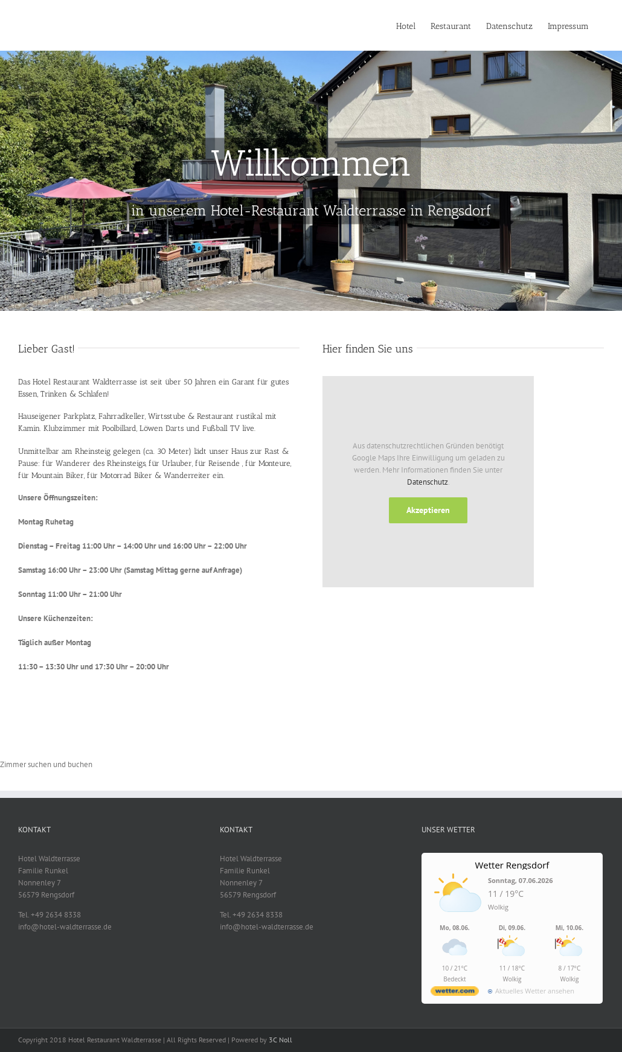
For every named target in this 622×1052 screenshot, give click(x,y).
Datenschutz (427, 482)
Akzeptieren (428, 510)
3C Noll (280, 1039)
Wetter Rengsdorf (512, 865)
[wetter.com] (455, 993)
